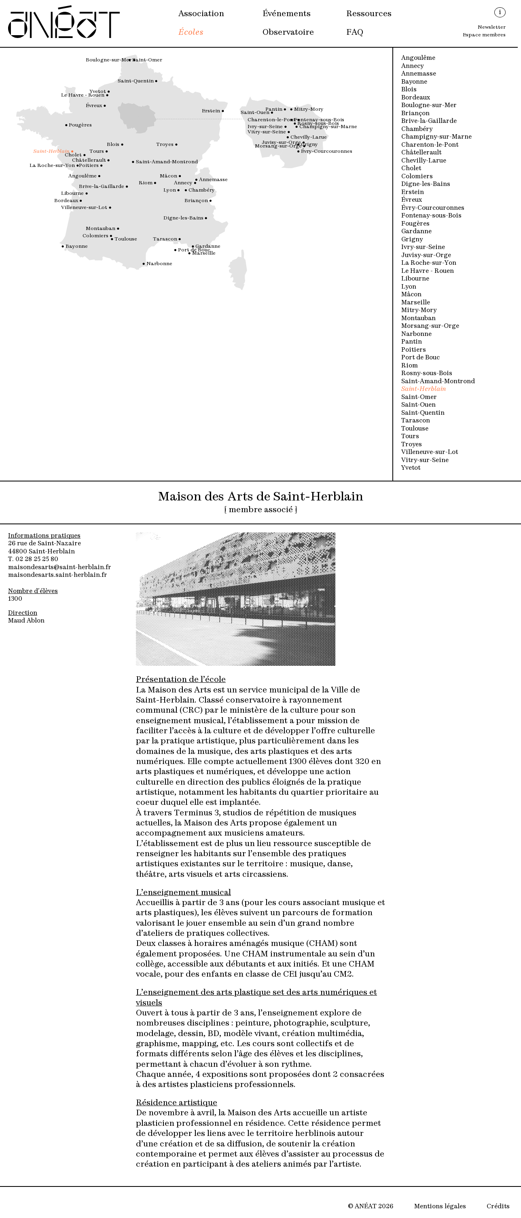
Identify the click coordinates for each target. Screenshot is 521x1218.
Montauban (418, 318)
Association (201, 13)
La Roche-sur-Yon (428, 262)
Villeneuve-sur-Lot (429, 451)
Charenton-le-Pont (429, 144)
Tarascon (415, 420)
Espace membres (484, 34)
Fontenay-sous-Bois (431, 215)
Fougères (415, 223)
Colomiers (417, 176)
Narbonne (416, 333)
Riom (409, 365)
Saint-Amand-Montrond (438, 381)
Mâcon (411, 294)
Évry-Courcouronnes (432, 207)
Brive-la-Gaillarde (429, 120)
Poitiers (413, 349)
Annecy (412, 65)
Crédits (498, 1206)
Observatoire (288, 31)
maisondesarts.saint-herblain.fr (57, 574)
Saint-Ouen (418, 404)
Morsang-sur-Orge (430, 325)
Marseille (415, 302)
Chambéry (416, 128)
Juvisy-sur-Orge (426, 254)
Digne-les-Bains (425, 183)
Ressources (369, 13)
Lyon (408, 286)
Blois (409, 89)
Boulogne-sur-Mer (429, 104)
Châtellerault (421, 152)
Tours (410, 436)
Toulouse (414, 428)
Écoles (190, 31)
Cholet (411, 168)
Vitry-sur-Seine (425, 459)
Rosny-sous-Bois (426, 372)
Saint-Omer (419, 396)
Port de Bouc (420, 357)
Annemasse (418, 73)
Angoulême (418, 57)
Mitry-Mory (418, 309)
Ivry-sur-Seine (423, 246)
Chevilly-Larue (423, 160)
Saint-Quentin (423, 412)
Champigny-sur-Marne (436, 136)
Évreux (411, 199)
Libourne (415, 278)
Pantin (411, 341)
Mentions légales (440, 1206)
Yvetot (410, 467)
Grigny (412, 239)
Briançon (415, 113)
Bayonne (414, 81)
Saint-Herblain (423, 388)
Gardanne (416, 231)
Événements (287, 13)
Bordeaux (415, 97)
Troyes (411, 444)
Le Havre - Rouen (427, 270)
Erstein (412, 191)
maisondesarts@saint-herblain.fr (59, 567)
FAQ (354, 31)
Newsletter (492, 26)
